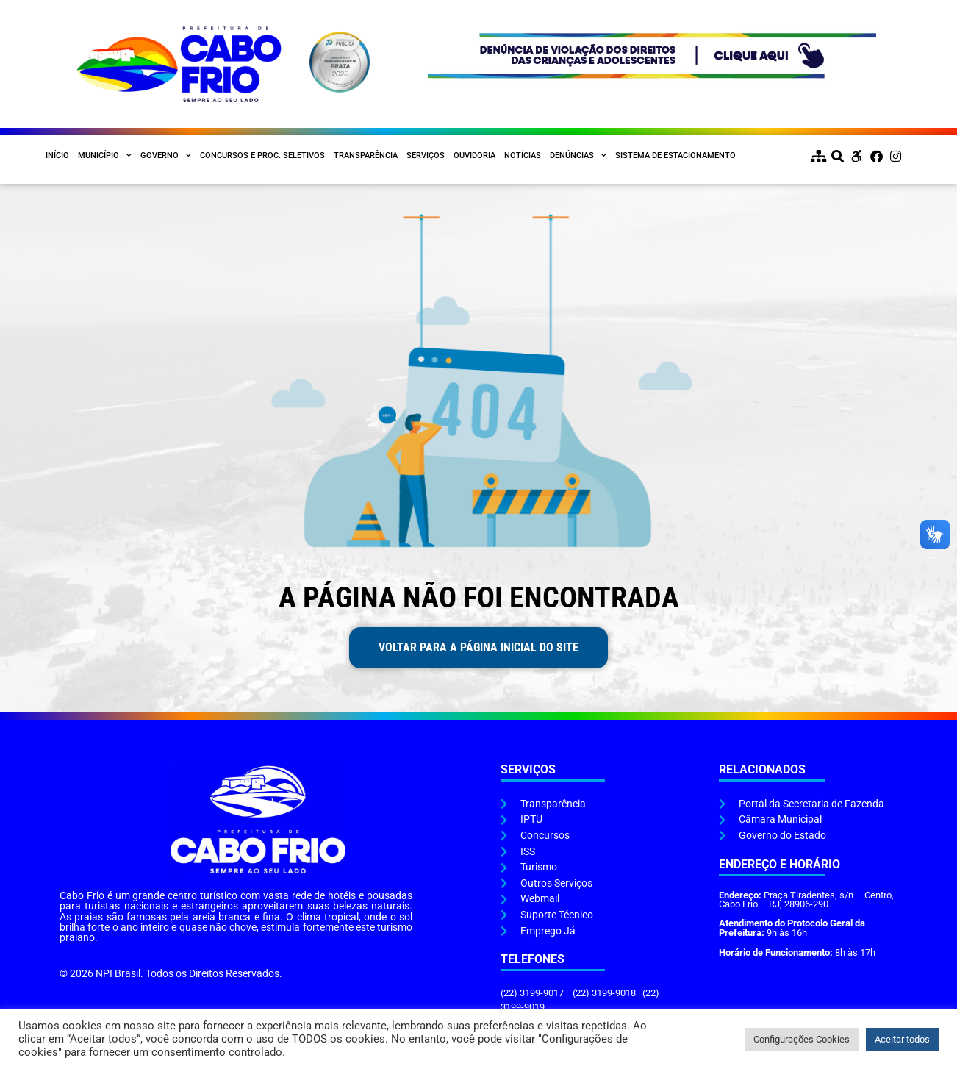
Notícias (522, 155)
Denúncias (578, 156)
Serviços (425, 155)
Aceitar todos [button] (902, 1039)
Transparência (366, 155)
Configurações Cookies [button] (801, 1039)
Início (57, 155)
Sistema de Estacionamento (675, 155)
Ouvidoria (474, 155)
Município (105, 156)
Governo (165, 156)
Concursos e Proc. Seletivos (262, 155)
